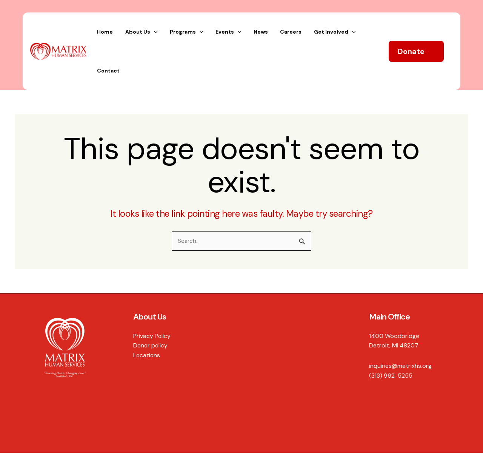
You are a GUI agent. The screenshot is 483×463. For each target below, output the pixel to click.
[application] (172, 33)
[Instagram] (448, 440)
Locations (147, 320)
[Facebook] (417, 440)
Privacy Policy (152, 300)
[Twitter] (432, 440)
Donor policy (151, 310)
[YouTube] (464, 440)
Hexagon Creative (39, 440)
